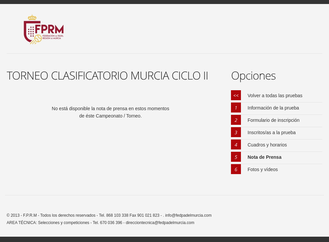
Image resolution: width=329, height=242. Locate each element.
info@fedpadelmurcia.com (188, 215)
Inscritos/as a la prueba (272, 132)
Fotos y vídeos (263, 169)
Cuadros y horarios (267, 144)
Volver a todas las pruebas (275, 95)
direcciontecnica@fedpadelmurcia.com (160, 222)
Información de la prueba (273, 108)
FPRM (47, 33)
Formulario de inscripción (273, 120)
